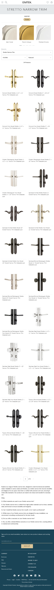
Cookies (18, 579)
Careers (31, 570)
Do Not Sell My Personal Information (38, 579)
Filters (14, 57)
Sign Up (27, 546)
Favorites (31, 557)
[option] (9, 34)
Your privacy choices (27, 582)
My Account (32, 553)
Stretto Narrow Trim (27, 52)
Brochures (4, 557)
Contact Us (32, 564)
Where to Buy (33, 560)
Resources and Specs (6, 569)
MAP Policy (24, 579)
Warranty (3, 566)
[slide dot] (20, 45)
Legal (13, 579)
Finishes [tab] (27, 19)
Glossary (3, 563)
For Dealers (32, 567)
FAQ (2, 560)
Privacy (8, 579)
